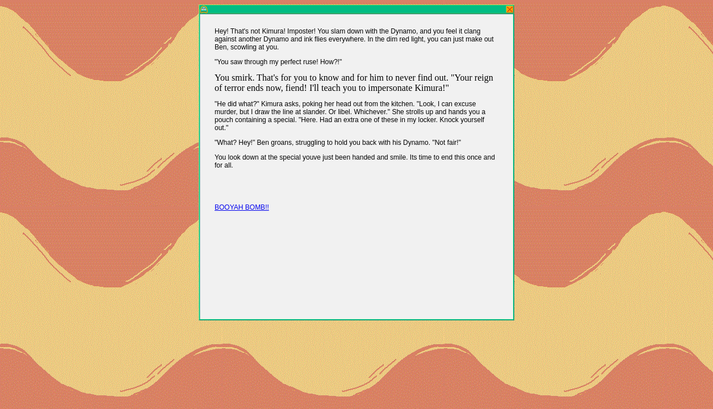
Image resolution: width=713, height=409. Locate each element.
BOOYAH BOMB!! (242, 207)
